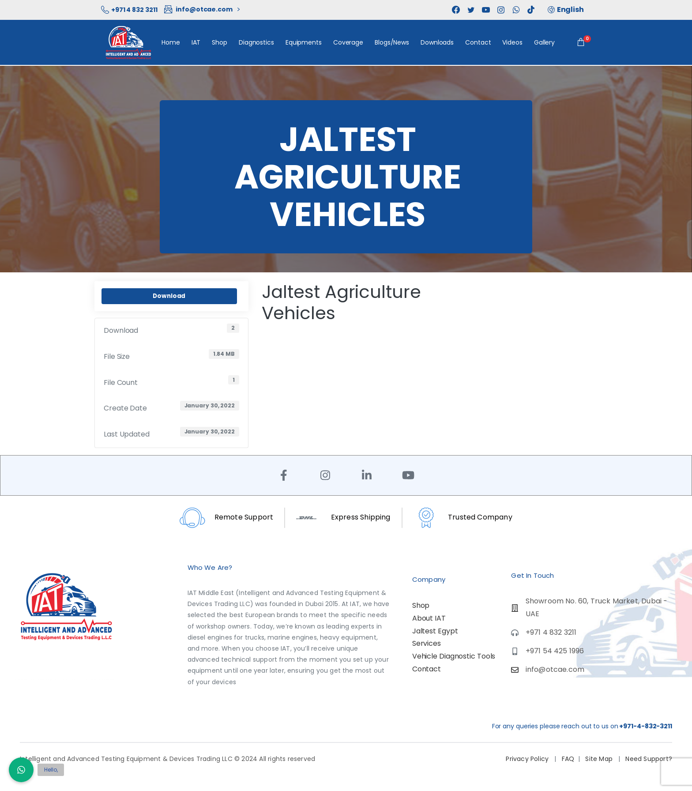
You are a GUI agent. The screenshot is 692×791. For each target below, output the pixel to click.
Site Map (599, 758)
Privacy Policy (528, 758)
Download (169, 296)
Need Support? (648, 758)
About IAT (429, 618)
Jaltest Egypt (435, 631)
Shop (421, 605)
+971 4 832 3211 (129, 9)
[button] (21, 769)
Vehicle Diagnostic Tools (454, 656)
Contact (426, 669)
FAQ (568, 758)
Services (426, 643)
